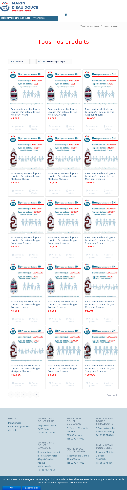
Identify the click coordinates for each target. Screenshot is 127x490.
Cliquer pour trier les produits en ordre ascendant (33, 62)
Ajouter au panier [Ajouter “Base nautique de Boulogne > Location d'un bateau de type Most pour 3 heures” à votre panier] (92, 191)
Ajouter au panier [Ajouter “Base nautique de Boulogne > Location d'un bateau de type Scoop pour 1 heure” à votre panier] (18, 255)
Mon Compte (14, 422)
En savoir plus (31, 488)
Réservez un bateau (15, 18)
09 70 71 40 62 (77, 438)
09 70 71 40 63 (107, 435)
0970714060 (38, 18)
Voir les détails (33, 127)
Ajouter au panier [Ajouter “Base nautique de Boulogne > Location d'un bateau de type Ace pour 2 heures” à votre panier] (55, 127)
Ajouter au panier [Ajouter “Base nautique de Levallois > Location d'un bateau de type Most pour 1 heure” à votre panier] (92, 319)
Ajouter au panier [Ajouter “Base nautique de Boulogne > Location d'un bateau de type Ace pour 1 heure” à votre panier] (18, 127)
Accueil (97, 26)
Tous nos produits (110, 26)
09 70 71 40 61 (48, 432)
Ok (11, 488)
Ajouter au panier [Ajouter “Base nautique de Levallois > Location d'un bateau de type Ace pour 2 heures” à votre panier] (55, 319)
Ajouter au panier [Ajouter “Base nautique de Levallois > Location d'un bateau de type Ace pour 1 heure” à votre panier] (18, 319)
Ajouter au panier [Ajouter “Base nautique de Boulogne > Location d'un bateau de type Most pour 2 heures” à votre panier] (55, 191)
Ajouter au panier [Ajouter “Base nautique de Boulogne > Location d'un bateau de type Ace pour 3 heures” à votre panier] (92, 127)
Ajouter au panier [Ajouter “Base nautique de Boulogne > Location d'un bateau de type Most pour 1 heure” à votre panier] (18, 191)
